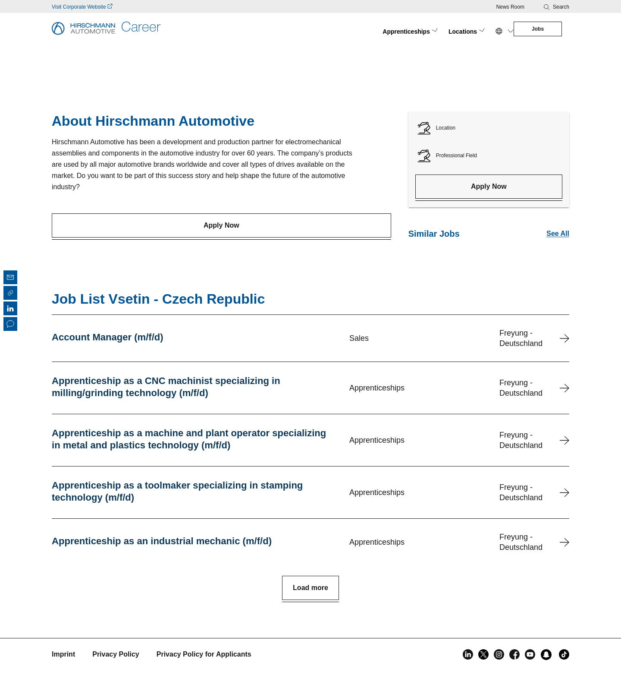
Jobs (517, 29)
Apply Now (221, 220)
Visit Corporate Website (82, 7)
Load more (310, 587)
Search (561, 7)
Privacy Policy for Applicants (204, 654)
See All (557, 228)
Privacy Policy (115, 654)
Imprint (63, 654)
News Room (510, 7)
